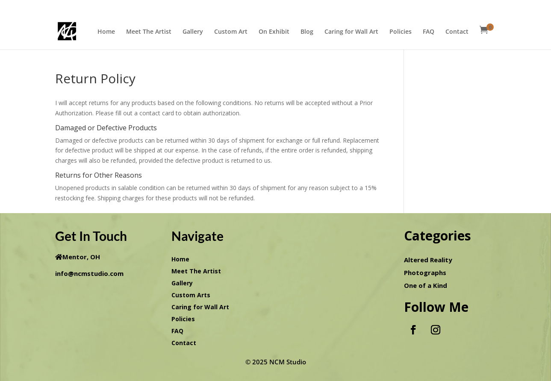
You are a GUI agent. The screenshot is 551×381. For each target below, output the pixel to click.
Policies (400, 32)
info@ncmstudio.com (89, 273)
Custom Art (231, 32)
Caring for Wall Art (351, 32)
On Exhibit (274, 32)
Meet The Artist (148, 32)
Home (106, 32)
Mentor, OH (81, 256)
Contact (456, 32)
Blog (307, 32)
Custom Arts (190, 295)
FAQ (428, 32)
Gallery (193, 32)
